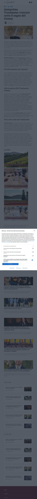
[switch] (33, 248)
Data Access (18, 268)
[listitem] (18, 246)
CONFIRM (10, 264)
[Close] (35, 231)
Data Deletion (12, 268)
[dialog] (18, 249)
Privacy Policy (24, 268)
